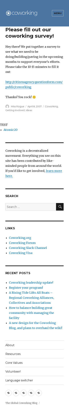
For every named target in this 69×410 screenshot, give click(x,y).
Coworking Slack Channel (28, 248)
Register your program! (26, 287)
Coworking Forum (22, 243)
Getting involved (15, 110)
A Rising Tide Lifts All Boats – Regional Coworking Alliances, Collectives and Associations (31, 298)
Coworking (51, 106)
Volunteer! (13, 371)
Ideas (29, 110)
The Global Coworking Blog (21, 403)
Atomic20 (11, 130)
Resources (12, 354)
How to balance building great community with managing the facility (31, 313)
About (10, 345)
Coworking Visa (20, 253)
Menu (58, 13)
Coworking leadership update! (31, 282)
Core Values (13, 362)
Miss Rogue (17, 106)
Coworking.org (20, 238)
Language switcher (19, 380)
